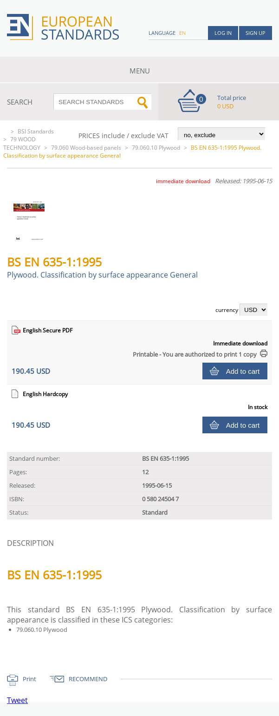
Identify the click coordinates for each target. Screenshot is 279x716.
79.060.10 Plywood (156, 148)
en (182, 32)
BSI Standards (36, 131)
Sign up (256, 32)
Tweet (17, 700)
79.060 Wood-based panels (86, 148)
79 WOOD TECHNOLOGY (21, 143)
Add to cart (243, 371)
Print (29, 679)
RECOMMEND (88, 679)
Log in (223, 32)
